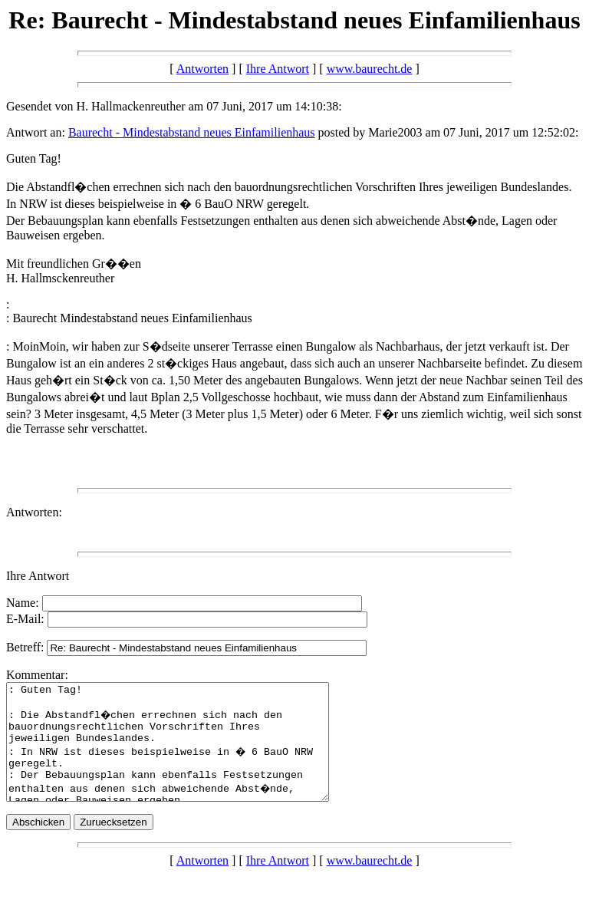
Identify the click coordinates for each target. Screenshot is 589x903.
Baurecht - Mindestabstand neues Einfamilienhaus (191, 132)
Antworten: (34, 512)
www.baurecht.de (370, 68)
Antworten (202, 68)
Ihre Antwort (277, 68)
